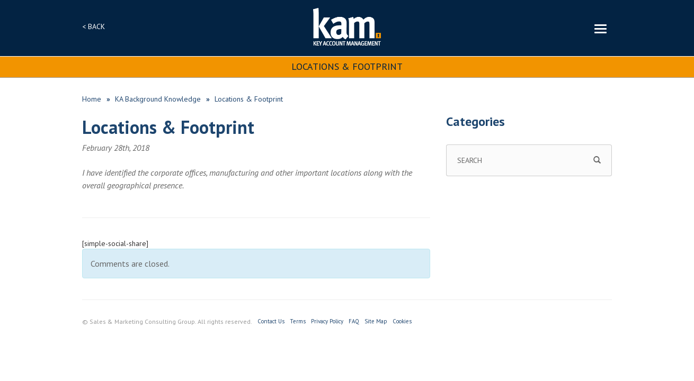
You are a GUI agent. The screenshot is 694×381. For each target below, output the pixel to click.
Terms (298, 321)
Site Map (375, 321)
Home (91, 99)
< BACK (93, 26)
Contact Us (270, 321)
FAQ (354, 321)
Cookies (402, 321)
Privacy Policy (327, 321)
